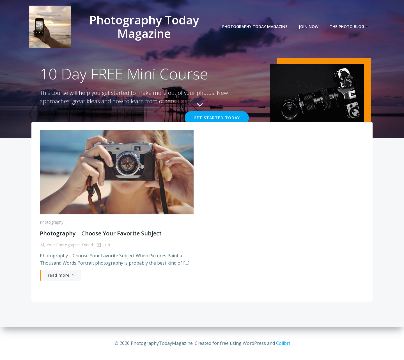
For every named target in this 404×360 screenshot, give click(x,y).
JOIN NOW (308, 26)
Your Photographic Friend (66, 244)
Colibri (283, 343)
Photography (51, 222)
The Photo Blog (349, 26)
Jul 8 (103, 244)
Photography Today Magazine (255, 26)
